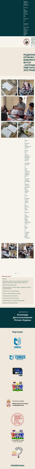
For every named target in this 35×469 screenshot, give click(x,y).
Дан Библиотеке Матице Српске (10, 285)
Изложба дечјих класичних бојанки (10, 295)
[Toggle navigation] (25, 41)
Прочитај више (25, 34)
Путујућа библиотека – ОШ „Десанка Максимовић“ (14, 300)
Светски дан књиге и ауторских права (11, 298)
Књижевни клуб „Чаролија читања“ (10, 302)
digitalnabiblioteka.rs (23, 312)
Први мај (4, 278)
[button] (16, 273)
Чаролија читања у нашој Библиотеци (11, 291)
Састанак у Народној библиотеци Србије (11, 293)
